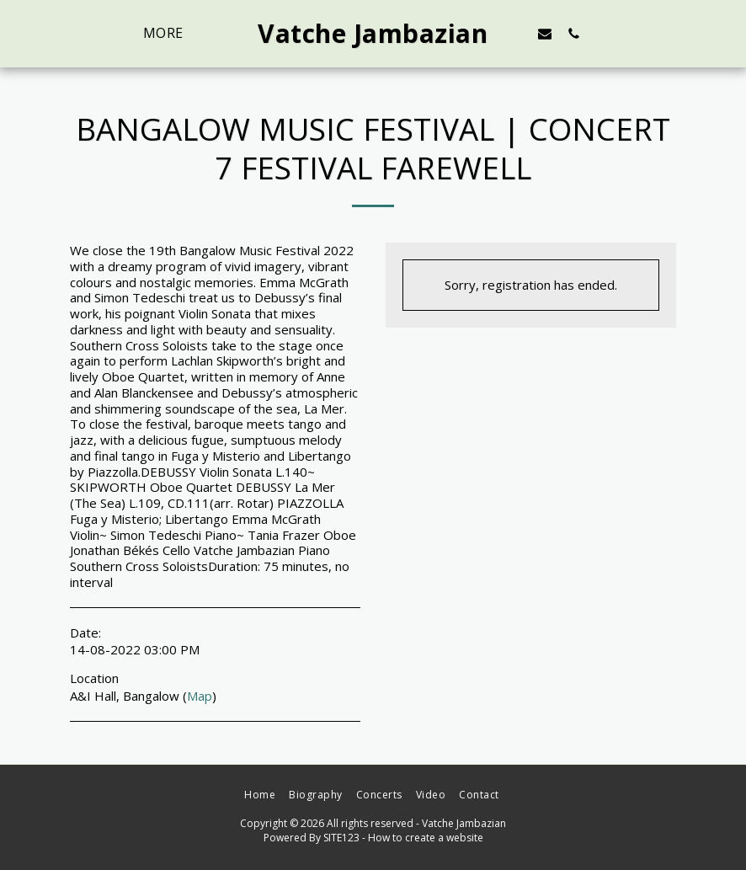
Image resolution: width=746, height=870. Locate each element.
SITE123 (341, 837)
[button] (544, 33)
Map (199, 695)
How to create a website (425, 837)
